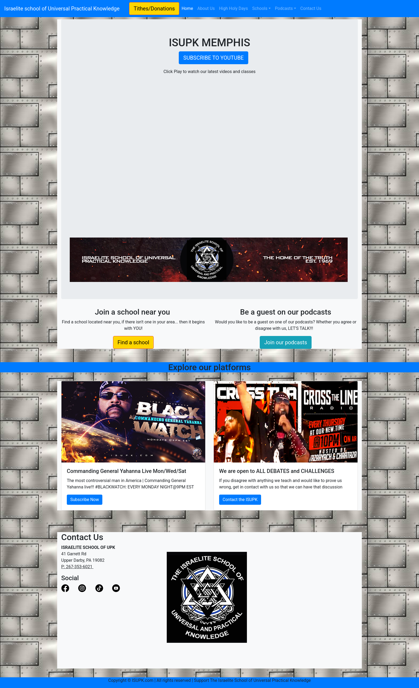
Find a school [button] (133, 342)
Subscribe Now (84, 499)
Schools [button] (259, 8)
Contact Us (310, 8)
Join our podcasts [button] (285, 342)
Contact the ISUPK (240, 499)
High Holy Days (233, 8)
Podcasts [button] (284, 8)
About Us (206, 8)
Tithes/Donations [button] (154, 8)
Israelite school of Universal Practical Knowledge (64, 8)
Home (188, 8)
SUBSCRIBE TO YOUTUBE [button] (213, 58)
